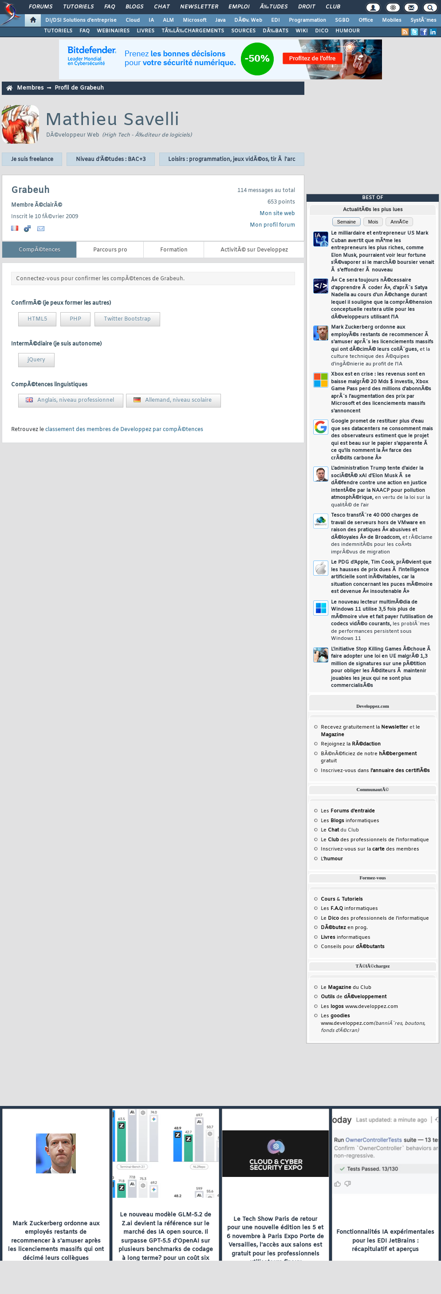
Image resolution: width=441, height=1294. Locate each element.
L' (332, 859)
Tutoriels (78, 7)
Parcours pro (110, 250)
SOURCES (243, 31)
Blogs (134, 7)
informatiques (345, 937)
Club (333, 7)
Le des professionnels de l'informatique (375, 840)
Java (220, 20)
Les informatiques (350, 821)
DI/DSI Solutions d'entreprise (81, 20)
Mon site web (277, 213)
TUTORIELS (58, 31)
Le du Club (346, 987)
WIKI (301, 31)
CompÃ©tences (39, 250)
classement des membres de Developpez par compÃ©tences (124, 429)
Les (348, 811)
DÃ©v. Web (248, 20)
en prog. (344, 928)
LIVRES (145, 31)
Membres (30, 88)
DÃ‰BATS (275, 31)
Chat (161, 7)
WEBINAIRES (113, 31)
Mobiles (392, 20)
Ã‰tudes (273, 7)
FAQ (109, 7)
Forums (40, 7)
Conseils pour (353, 947)
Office (365, 20)
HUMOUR (347, 31)
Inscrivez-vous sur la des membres (370, 849)
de (353, 997)
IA (151, 20)
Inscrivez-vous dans (375, 771)
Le (330, 830)
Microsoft (194, 20)
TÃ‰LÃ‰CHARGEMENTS (192, 31)
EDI (275, 20)
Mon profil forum (272, 225)
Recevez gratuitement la (364, 727)
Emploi (239, 7)
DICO (321, 31)
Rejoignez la (351, 744)
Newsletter (199, 7)
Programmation (307, 20)
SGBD (342, 20)
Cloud (133, 20)
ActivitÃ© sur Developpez (254, 250)
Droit (306, 7)
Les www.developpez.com (359, 1007)
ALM (168, 20)
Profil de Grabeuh (79, 88)
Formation (174, 250)
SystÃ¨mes (423, 20)
